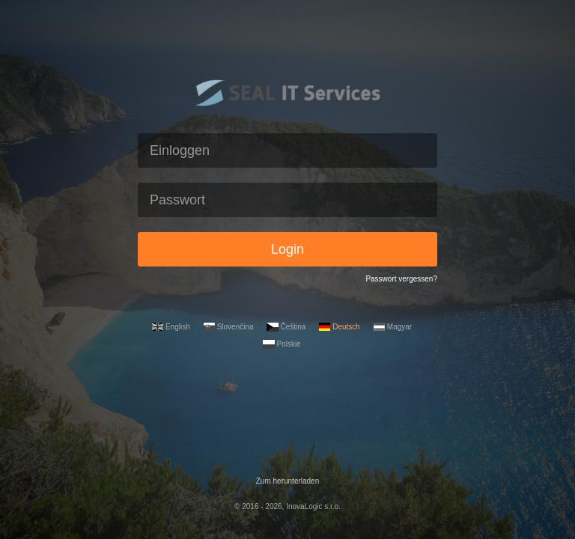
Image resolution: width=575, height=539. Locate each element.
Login (287, 249)
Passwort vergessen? (401, 279)
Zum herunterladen (288, 481)
